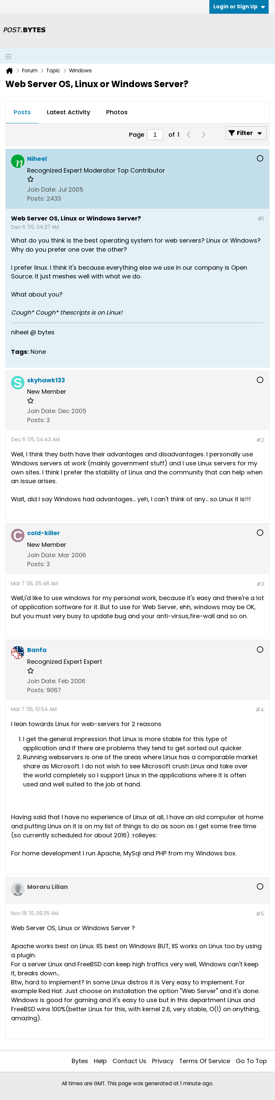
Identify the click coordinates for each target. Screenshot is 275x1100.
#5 (260, 913)
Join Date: (42, 189)
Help (100, 1061)
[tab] (22, 113)
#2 (260, 440)
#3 (260, 584)
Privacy (163, 1061)
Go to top (251, 1061)
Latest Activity (68, 112)
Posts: (36, 198)
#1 (261, 218)
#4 (260, 709)
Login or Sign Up (239, 6)
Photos (117, 112)
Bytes (80, 1061)
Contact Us (129, 1061)
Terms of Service (204, 1061)
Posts (22, 112)
